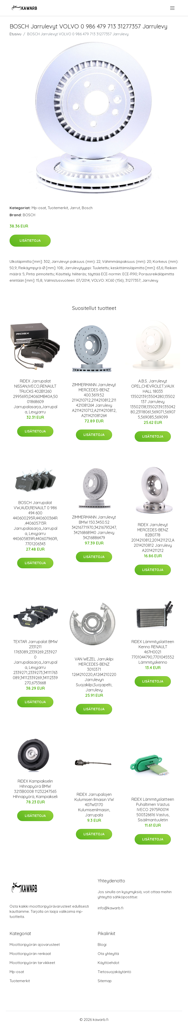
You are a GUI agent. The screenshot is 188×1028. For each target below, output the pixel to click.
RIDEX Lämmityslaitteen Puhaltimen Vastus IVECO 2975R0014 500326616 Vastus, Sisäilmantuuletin (152, 809)
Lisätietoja (30, 240)
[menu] (172, 8)
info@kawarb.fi (110, 908)
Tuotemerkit (58, 207)
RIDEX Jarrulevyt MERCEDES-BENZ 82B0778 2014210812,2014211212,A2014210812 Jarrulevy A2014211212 (152, 537)
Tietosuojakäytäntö (114, 971)
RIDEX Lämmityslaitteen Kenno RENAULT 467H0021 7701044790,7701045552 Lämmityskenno (152, 652)
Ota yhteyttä (108, 953)
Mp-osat (39, 207)
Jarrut (75, 207)
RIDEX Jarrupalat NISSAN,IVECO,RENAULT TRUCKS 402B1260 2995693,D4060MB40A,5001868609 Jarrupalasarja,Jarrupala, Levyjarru (35, 396)
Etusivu (15, 34)
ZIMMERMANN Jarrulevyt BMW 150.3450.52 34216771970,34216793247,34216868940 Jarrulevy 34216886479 (94, 527)
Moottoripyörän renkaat (30, 953)
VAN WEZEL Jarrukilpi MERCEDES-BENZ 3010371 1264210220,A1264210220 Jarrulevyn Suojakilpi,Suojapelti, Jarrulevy (94, 674)
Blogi (102, 944)
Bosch (87, 207)
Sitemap (105, 980)
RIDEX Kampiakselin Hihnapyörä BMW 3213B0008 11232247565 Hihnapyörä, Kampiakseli (35, 789)
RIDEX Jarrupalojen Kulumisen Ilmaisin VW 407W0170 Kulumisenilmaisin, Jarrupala (94, 804)
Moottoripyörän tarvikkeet (32, 962)
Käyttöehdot (108, 962)
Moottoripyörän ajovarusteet (35, 944)
